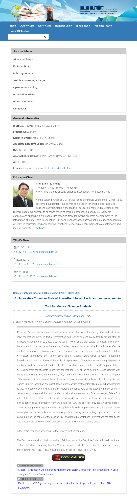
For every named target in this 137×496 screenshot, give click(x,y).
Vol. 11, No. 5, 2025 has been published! (36, 276)
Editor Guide (44, 25)
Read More (39, 228)
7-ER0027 (68, 457)
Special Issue (83, 25)
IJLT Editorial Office (61, 168)
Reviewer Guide (63, 25)
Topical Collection (19, 31)
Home (13, 25)
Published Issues (103, 25)
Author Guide (27, 25)
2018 (45, 293)
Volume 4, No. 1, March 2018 (65, 293)
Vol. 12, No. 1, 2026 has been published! (36, 251)
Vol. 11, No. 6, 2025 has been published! (36, 264)
